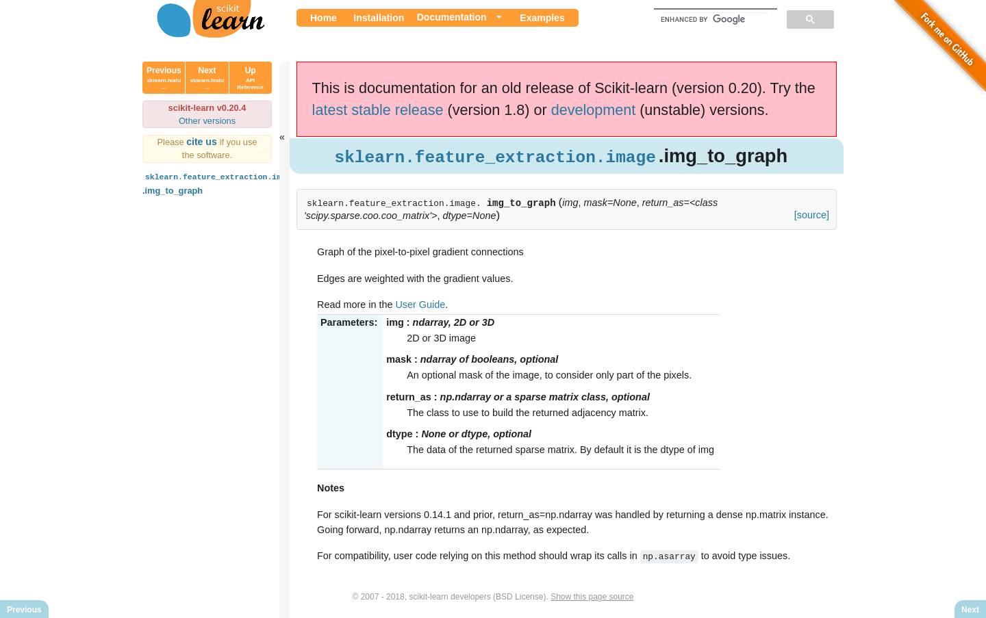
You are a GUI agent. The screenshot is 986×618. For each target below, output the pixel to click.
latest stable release (378, 109)
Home (323, 17)
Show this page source (592, 596)
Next (207, 78)
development (593, 109)
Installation (378, 17)
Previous (164, 78)
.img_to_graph (220, 182)
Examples (542, 17)
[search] (714, 19)
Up (250, 78)
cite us (203, 141)
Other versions (207, 121)
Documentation (452, 17)
